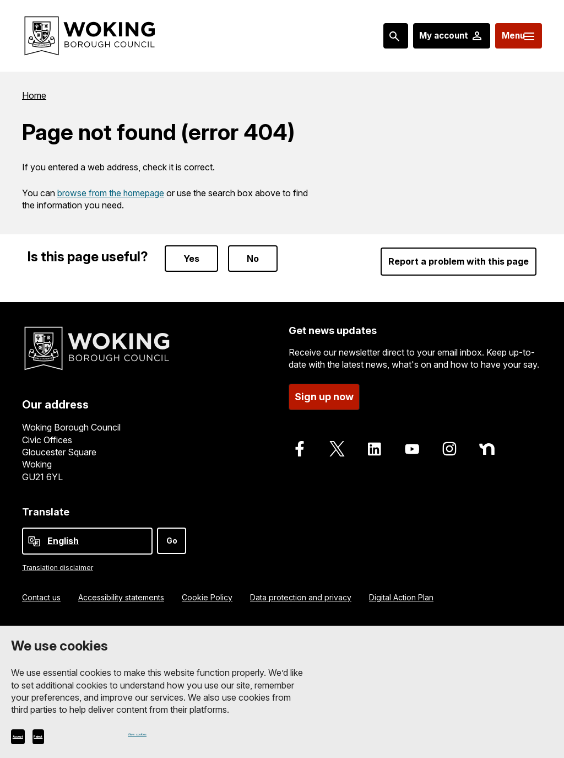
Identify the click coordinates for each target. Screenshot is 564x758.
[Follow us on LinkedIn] (375, 438)
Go (171, 533)
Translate (45, 504)
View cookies (152, 734)
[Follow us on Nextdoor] (487, 438)
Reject (92, 734)
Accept (36, 734)
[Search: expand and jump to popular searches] (374, 36)
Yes (191, 248)
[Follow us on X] (337, 438)
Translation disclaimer (57, 560)
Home (34, 94)
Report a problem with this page (458, 250)
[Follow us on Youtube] (412, 438)
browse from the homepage (112, 191)
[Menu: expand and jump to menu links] (512, 36)
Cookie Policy (207, 589)
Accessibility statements (121, 589)
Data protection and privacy (300, 589)
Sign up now (324, 386)
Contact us (41, 589)
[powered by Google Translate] (34, 534)
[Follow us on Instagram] (449, 438)
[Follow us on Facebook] (300, 438)
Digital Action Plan (401, 589)
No (253, 248)
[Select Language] (87, 533)
